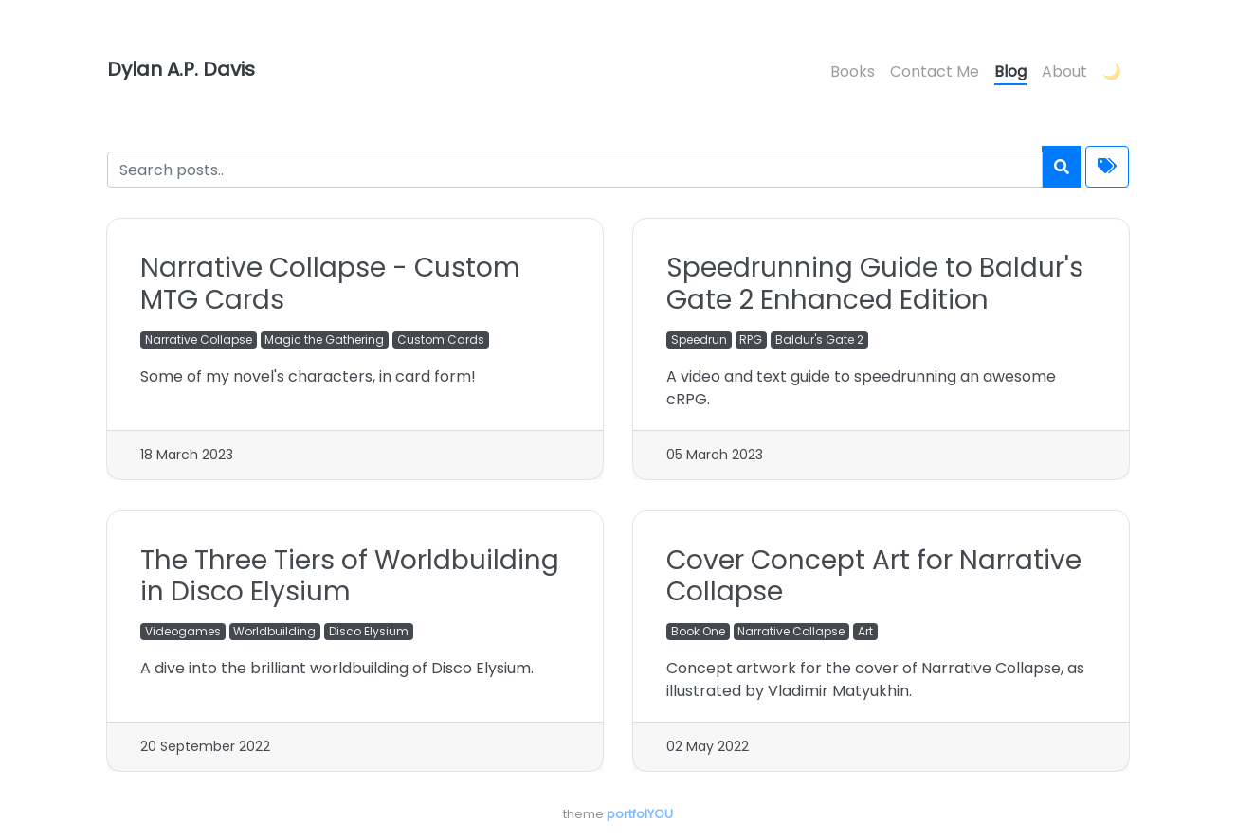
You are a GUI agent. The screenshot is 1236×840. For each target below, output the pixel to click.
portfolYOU (640, 814)
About (1064, 71)
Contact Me (934, 71)
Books (852, 71)
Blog (1010, 71)
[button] (1112, 73)
